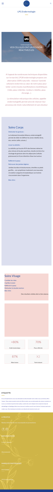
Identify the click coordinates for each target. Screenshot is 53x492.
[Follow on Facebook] (3, 429)
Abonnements (6, 452)
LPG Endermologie (7, 479)
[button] (3, 3)
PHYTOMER (5, 470)
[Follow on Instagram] (7, 429)
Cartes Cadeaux (6, 442)
